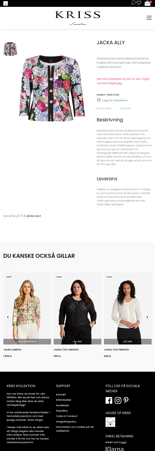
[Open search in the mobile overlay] (132, 3)
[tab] (108, 108)
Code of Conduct (66, 416)
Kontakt (61, 394)
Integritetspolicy (66, 421)
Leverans (125, 108)
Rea (14, 216)
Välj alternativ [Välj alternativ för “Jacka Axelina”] (27, 341)
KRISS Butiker (63, 400)
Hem (6, 216)
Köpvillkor (62, 410)
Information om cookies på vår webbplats (75, 428)
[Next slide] (147, 317)
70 (21, 216)
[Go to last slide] (8, 317)
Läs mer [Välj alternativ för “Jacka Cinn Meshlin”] (77, 341)
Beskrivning (104, 108)
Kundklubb (62, 405)
